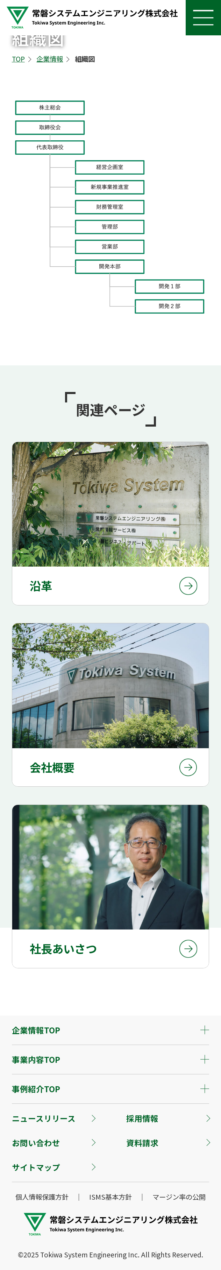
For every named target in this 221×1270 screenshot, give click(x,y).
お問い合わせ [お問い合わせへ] (36, 1142)
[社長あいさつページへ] (110, 886)
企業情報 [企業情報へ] (49, 59)
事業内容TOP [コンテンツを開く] (36, 1059)
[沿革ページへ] (110, 523)
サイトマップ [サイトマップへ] (36, 1167)
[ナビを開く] (203, 17)
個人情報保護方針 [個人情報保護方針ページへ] (42, 1197)
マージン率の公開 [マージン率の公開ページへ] (179, 1197)
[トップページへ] (92, 26)
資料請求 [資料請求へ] (142, 1142)
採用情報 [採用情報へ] (142, 1118)
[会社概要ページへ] (110, 704)
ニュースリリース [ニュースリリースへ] (44, 1118)
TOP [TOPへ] (18, 59)
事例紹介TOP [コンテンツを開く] (36, 1088)
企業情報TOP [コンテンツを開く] (36, 1030)
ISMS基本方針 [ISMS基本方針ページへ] (110, 1197)
